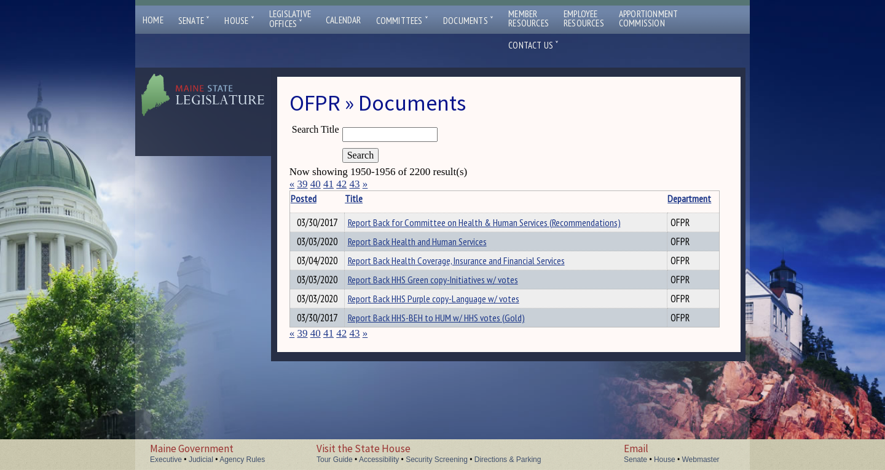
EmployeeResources (584, 18)
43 (354, 184)
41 (328, 184)
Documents (468, 20)
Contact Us (533, 45)
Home (153, 20)
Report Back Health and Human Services (429, 255)
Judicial (201, 459)
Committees (402, 20)
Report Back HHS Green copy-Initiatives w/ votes (445, 297)
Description (698, 198)
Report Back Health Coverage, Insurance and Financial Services (468, 276)
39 (302, 184)
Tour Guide (335, 459)
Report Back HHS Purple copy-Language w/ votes (445, 317)
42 (341, 184)
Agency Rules (242, 459)
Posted (322, 198)
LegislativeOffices (290, 19)
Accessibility (379, 459)
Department (655, 198)
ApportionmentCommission (648, 18)
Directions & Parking (507, 459)
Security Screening (437, 459)
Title (365, 198)
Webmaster (700, 459)
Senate (194, 20)
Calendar (343, 20)
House (239, 20)
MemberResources (528, 18)
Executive (166, 459)
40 (315, 184)
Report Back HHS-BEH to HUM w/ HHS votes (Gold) (448, 338)
